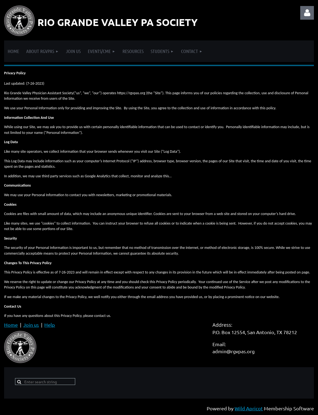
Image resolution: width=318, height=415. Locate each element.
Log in (307, 13)
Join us (31, 325)
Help (49, 325)
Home (11, 325)
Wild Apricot (249, 408)
